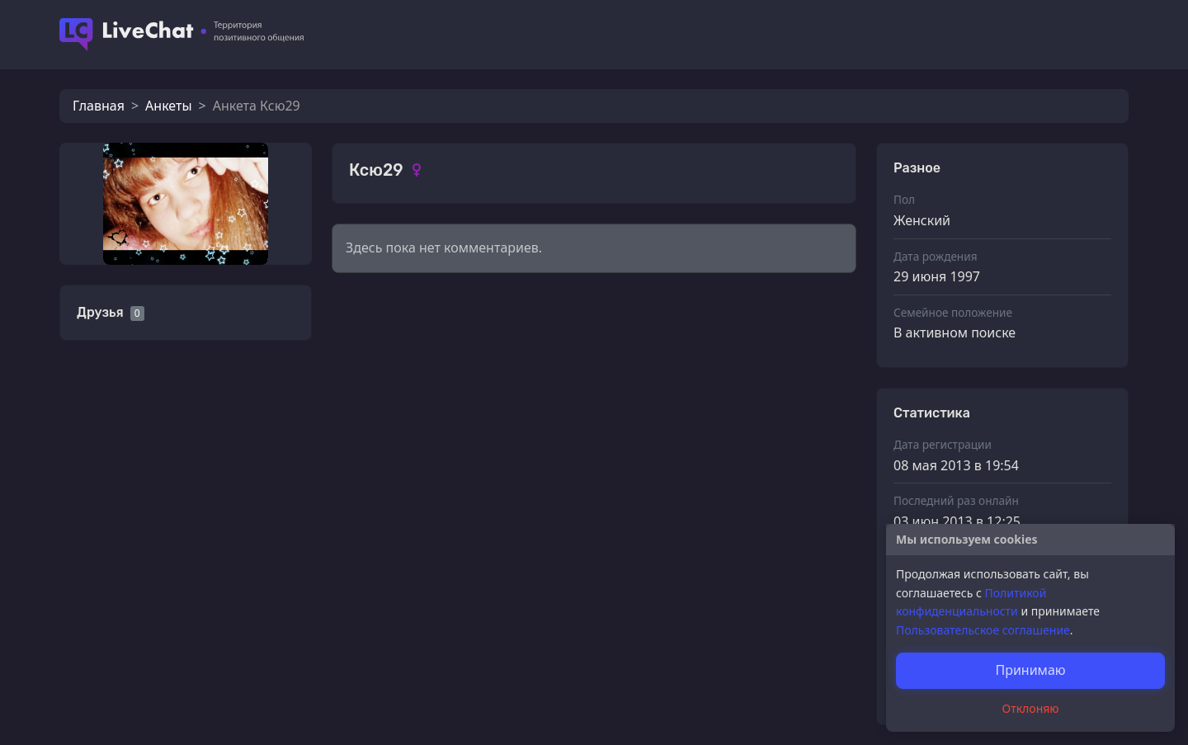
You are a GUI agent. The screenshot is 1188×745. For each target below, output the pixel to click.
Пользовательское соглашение (983, 630)
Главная (99, 106)
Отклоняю (1030, 708)
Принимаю (1030, 670)
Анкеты (168, 106)
